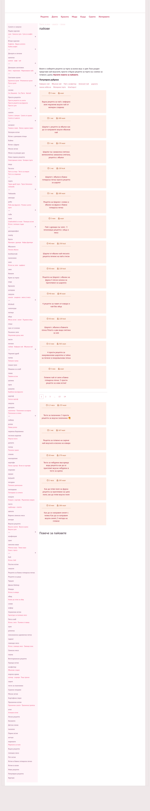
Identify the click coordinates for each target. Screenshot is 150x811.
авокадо (11, 197)
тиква (10, 373)
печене (11, 343)
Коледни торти (28, 160)
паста (10, 504)
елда (10, 282)
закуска (11, 403)
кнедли (11, 497)
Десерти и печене (15, 53)
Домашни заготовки (16, 67)
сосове (10, 90)
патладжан (12, 489)
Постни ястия (13, 564)
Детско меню (13, 725)
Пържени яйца (28, 320)
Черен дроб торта (14, 184)
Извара (11, 589)
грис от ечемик (14, 328)
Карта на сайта (129, 790)
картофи (11, 462)
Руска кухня (12, 83)
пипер (10, 447)
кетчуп (10, 737)
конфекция (12, 536)
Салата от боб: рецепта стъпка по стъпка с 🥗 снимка (60, 726)
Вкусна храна (23, 527)
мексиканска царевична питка (20, 635)
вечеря (11, 519)
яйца (10, 316)
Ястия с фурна (13, 144)
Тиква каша (22, 548)
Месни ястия (13, 149)
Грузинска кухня (13, 81)
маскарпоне (13, 458)
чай (20, 61)
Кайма (10, 140)
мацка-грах (12, 365)
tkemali (28, 93)
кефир (10, 608)
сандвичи (17, 297)
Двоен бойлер (13, 585)
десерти (11, 407)
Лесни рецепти (14, 717)
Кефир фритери (27, 242)
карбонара (11, 507)
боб (9, 557)
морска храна (13, 674)
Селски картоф (13, 399)
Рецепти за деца (14, 577)
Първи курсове (14, 31)
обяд (10, 596)
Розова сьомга (26, 205)
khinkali (11, 304)
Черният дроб (13, 353)
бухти (10, 239)
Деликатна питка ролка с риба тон (125, 40)
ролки (10, 424)
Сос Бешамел (12, 93)
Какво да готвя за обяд (16, 600)
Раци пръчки (25, 677)
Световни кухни (14, 77)
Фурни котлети (20, 44)
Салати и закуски (14, 27)
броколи (11, 286)
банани (11, 273)
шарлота (94, 84)
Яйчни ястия (12, 320)
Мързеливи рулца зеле (16, 335)
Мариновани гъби (27, 71)
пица (10, 164)
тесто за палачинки (15, 685)
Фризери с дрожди (14, 242)
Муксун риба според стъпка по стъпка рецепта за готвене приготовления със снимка (72, 721)
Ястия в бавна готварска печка (20, 761)
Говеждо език (28, 646)
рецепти (55, 24)
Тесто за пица (12, 172)
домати (11, 443)
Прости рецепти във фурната (18, 103)
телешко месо (13, 753)
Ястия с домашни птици (17, 136)
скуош (10, 654)
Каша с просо (12, 550)
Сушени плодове (14, 690)
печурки (11, 482)
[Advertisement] (73, 46)
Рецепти (45, 16)
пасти (10, 339)
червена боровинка (15, 431)
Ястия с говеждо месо (15, 646)
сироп (10, 681)
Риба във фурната (14, 205)
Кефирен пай (18, 347)
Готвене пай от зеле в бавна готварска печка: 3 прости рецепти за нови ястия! (89, 390)
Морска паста (12, 439)
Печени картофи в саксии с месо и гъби (127, 38)
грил (10, 540)
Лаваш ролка (12, 427)
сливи (10, 604)
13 (59, 408)
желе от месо (26, 297)
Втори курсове (13, 41)
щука (10, 207)
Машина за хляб (14, 369)
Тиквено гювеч (13, 128)
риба (10, 202)
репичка (11, 631)
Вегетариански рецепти (17, 658)
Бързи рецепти (14, 749)
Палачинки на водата (23, 411)
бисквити (11, 721)
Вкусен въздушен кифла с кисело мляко (127, 48)
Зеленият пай (84, 84)
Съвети (92, 16)
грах (10, 626)
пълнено (11, 729)
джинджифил (13, 231)
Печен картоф (13, 466)
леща (10, 324)
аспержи (11, 290)
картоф (11, 396)
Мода (74, 16)
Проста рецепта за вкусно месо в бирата (128, 67)
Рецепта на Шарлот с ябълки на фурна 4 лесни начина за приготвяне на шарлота (89, 282)
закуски (11, 294)
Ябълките (12, 246)
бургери (11, 778)
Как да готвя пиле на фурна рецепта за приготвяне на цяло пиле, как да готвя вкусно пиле (89, 513)
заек (10, 269)
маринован (16, 71)
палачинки (12, 258)
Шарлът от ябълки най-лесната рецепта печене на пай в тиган (89, 257)
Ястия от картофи (24, 466)
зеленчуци (12, 308)
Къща (83, 16)
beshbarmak (12, 254)
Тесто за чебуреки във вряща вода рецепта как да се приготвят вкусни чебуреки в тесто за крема (89, 485)
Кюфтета (11, 44)
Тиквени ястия (13, 376)
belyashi (11, 478)
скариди (17, 677)
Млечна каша (12, 548)
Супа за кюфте (27, 34)
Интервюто (104, 16)
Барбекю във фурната (15, 392)
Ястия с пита (12, 622)
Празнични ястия (14, 702)
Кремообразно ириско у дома (124, 60)
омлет (20, 320)
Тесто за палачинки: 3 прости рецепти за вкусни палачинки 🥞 (89, 428)
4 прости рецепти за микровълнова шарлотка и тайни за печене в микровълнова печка (89, 362)
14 (65, 408)
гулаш (10, 357)
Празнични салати (14, 705)
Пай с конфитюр (70, 84)
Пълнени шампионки (15, 485)
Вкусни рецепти (14, 524)
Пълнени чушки (13, 450)
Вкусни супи (12, 529)
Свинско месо (13, 650)
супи (9, 34)
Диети (55, 16)
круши (10, 474)
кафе (15, 61)
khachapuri (72, 87)
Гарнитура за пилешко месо (17, 615)
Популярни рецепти (16, 774)
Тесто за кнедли (23, 172)
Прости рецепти (14, 97)
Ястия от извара (13, 592)
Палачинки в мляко (14, 413)
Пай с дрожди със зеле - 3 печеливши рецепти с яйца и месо (89, 232)
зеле (10, 262)
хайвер (11, 420)
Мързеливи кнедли (28, 500)
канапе (10, 297)
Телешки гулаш (13, 361)
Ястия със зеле (13, 265)
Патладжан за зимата (15, 493)
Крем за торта (13, 277)
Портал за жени (44, 24)
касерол (11, 125)
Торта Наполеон (26, 184)
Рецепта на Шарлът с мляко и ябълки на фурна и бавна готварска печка (89, 207)
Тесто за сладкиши (14, 174)
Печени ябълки (13, 250)
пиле (10, 218)
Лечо (10, 71)
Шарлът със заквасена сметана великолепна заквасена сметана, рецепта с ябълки (89, 157)
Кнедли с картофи (14, 500)
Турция (11, 581)
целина (11, 380)
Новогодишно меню (15, 160)
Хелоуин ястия (14, 132)
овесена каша (13, 544)
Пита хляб (12, 619)
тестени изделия (14, 435)
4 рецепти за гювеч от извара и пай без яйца (89, 310)
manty (10, 235)
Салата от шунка (26, 115)
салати (10, 112)
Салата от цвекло (14, 118)
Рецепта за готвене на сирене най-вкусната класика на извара (89, 456)
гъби (10, 214)
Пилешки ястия (28, 222)
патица (11, 312)
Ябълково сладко (14, 670)
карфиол (22, 265)
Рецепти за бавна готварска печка (21, 572)
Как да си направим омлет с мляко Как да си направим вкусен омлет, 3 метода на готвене (89, 540)
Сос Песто (21, 93)
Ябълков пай (28, 347)
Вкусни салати (13, 527)
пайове (10, 347)
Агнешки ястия (13, 713)
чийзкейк (11, 187)
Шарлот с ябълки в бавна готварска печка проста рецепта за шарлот (89, 182)
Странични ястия (14, 612)
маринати (12, 741)
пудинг (11, 639)
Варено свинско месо (16, 515)
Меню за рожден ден (16, 153)
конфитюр (12, 667)
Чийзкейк (12, 193)
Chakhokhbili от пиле (15, 222)
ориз (10, 384)
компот (10, 61)
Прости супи (12, 106)
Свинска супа (16, 34)
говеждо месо (13, 643)
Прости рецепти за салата (17, 100)
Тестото (11, 168)
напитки (11, 57)
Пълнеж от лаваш (23, 622)
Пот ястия (12, 757)
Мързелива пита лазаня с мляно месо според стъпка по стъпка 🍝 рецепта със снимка (72, 723)
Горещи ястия (13, 663)
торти (10, 181)
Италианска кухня (26, 81)
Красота (65, 16)
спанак (11, 454)
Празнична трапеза (28, 705)
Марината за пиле (14, 745)
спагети (19, 507)
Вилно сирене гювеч (26, 128)
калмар (10, 677)
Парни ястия (13, 733)
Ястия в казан (13, 765)
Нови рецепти (13, 769)
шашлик (11, 389)
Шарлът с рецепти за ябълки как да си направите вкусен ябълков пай (89, 132)
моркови (11, 470)
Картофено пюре (14, 698)
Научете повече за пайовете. (66, 74)
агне (10, 709)
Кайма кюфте (12, 47)
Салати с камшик (14, 115)
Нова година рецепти (16, 157)
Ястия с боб (12, 560)
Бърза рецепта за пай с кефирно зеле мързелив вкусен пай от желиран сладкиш (89, 104)
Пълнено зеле (13, 332)
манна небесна (45, 87)
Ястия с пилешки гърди (16, 224)
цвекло (11, 511)
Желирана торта (59, 87)
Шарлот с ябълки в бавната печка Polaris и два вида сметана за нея (89, 337)
